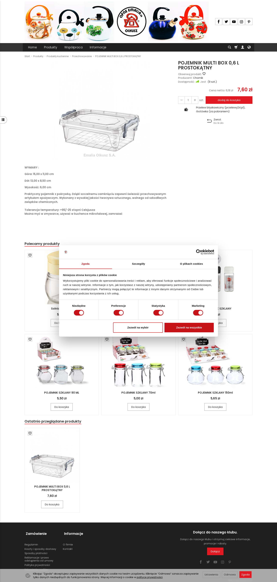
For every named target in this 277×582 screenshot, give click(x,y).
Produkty (50, 47)
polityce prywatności (150, 577)
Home (32, 47)
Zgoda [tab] (85, 263)
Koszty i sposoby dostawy (40, 546)
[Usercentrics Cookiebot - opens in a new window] (198, 252)
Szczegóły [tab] (138, 263)
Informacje (98, 47)
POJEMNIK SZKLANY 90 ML (61, 393)
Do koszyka (61, 407)
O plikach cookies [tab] (191, 263)
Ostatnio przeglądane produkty (54, 421)
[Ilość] (187, 100)
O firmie (68, 542)
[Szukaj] (229, 47)
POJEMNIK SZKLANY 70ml (138, 393)
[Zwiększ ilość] (181, 100)
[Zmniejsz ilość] (194, 100)
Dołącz (215, 552)
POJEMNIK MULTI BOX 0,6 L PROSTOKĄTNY (52, 488)
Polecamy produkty (43, 243)
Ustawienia (211, 574)
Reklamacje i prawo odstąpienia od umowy (39, 557)
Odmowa (230, 574)
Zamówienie (35, 533)
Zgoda (245, 574)
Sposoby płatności (36, 551)
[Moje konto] (242, 47)
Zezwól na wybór (138, 327)
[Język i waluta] (249, 47)
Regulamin (31, 542)
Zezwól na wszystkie (189, 327)
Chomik (198, 78)
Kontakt (68, 546)
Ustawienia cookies (36, 567)
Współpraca (73, 47)
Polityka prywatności (37, 563)
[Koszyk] (236, 47)
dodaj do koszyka (228, 100)
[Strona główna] (117, 21)
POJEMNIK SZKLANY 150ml (215, 393)
